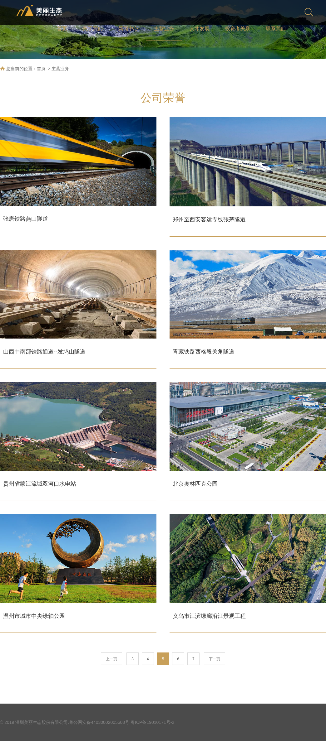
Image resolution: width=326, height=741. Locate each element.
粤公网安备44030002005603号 (99, 722)
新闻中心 (128, 28)
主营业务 (164, 28)
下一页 (214, 659)
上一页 (111, 659)
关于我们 (93, 28)
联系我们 (276, 28)
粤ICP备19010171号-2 (152, 722)
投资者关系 (237, 28)
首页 (62, 28)
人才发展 (200, 28)
